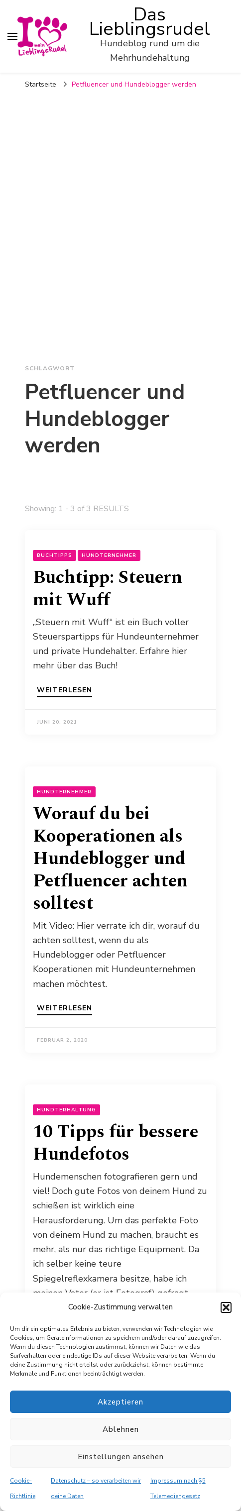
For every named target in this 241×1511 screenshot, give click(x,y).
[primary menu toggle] (12, 36)
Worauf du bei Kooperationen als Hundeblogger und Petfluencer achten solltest (110, 858)
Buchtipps (54, 555)
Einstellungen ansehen (121, 1457)
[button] (226, 1307)
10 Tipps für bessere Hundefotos (115, 1143)
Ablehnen (121, 1429)
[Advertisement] (120, 220)
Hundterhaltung (66, 1109)
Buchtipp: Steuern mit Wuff (107, 589)
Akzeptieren (120, 1402)
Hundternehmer (109, 555)
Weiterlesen (64, 691)
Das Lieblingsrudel (149, 21)
